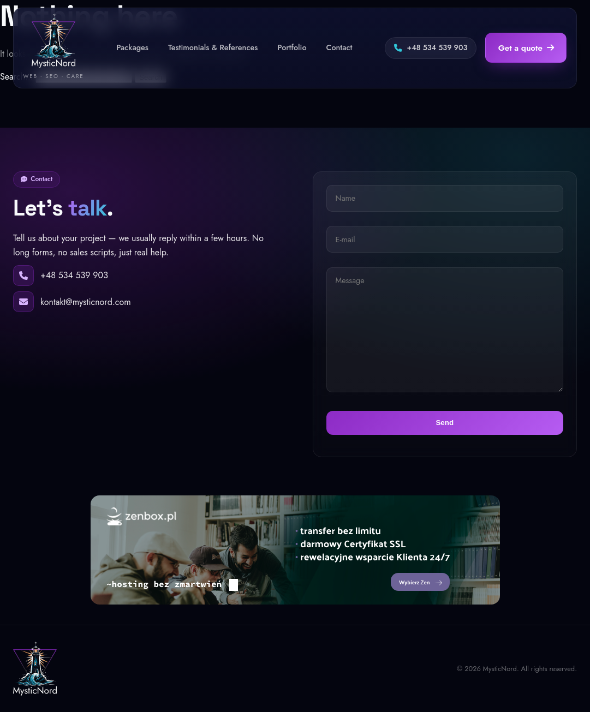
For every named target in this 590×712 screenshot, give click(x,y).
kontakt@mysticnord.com (85, 302)
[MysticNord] (35, 669)
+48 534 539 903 (430, 47)
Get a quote (526, 48)
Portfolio (291, 47)
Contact (339, 47)
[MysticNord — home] (53, 48)
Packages (132, 47)
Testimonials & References (213, 47)
